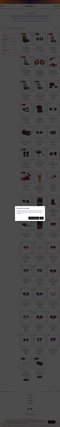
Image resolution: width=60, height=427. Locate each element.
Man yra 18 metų (34, 218)
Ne (41, 218)
